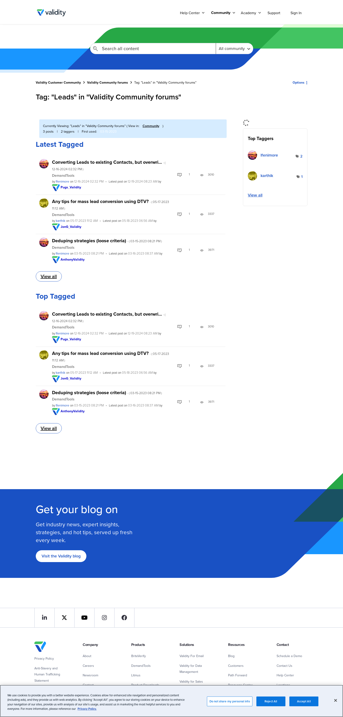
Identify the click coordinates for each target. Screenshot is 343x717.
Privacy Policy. (87, 709)
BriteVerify (138, 656)
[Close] (335, 700)
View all (49, 276)
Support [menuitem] (274, 12)
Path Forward (237, 675)
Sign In (296, 12)
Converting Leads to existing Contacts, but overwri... (108, 165)
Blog (231, 656)
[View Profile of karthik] (60, 220)
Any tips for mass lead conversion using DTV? (110, 204)
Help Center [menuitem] (190, 12)
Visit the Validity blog (61, 556)
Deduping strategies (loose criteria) (107, 240)
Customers (236, 665)
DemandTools (63, 175)
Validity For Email (192, 656)
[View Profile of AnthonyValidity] (73, 259)
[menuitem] (221, 12)
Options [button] (298, 82)
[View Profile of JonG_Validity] (71, 226)
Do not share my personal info (229, 701)
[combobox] (153, 48)
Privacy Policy (44, 658)
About (87, 656)
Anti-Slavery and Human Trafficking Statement (47, 674)
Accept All (304, 701)
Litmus (135, 675)
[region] (171, 701)
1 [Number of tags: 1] (302, 176)
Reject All (271, 701)
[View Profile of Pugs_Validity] (71, 187)
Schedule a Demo (289, 656)
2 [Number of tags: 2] (301, 156)
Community (151, 126)
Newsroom (90, 675)
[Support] (203, 12)
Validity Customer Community (51, 12)
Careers (88, 665)
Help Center (285, 675)
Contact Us (284, 665)
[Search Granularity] (234, 48)
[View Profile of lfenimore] (62, 181)
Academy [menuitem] (248, 12)
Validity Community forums (107, 82)
